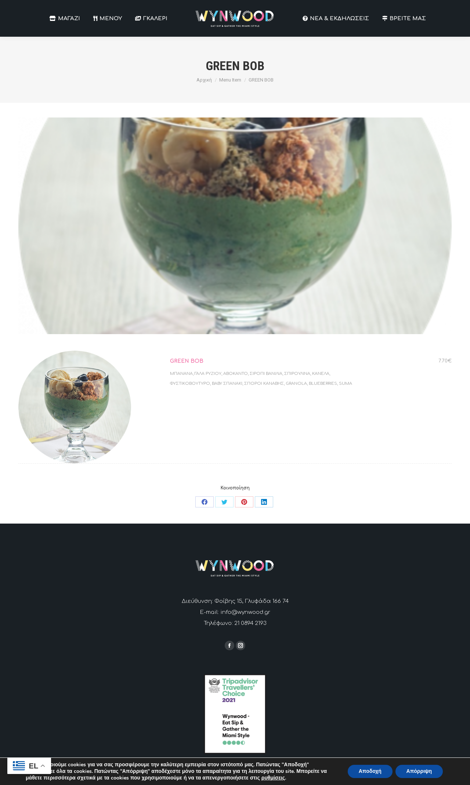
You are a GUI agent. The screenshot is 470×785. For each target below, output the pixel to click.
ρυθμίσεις (273, 778)
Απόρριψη (419, 771)
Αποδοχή (369, 771)
